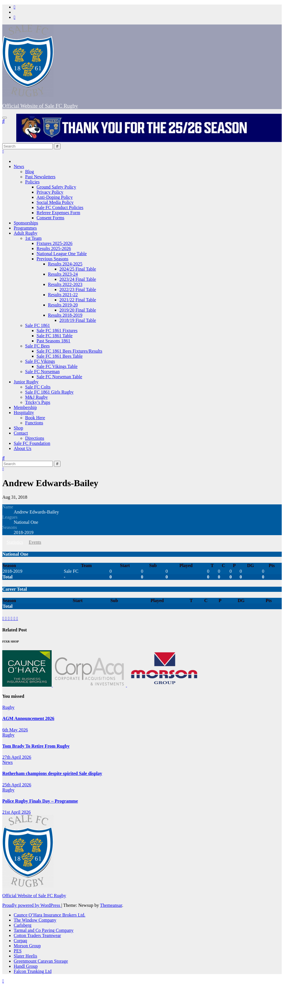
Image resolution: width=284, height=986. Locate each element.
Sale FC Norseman (42, 371)
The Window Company (35, 920)
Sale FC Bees (37, 345)
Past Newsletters (40, 176)
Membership (25, 407)
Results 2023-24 (63, 274)
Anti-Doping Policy (55, 197)
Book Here (35, 417)
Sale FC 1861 (37, 325)
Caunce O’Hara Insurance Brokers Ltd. (49, 915)
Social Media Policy (55, 202)
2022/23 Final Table (77, 289)
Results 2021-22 (63, 294)
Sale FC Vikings (40, 361)
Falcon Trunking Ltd (32, 971)
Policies (32, 181)
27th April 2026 (16, 757)
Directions (34, 438)
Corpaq (20, 940)
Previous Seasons (53, 258)
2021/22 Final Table (77, 299)
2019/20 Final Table (77, 310)
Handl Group (26, 966)
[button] (3, 121)
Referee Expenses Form (58, 212)
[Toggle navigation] (4, 117)
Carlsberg (22, 925)
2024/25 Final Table (77, 269)
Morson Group (27, 945)
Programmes (25, 228)
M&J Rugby (36, 397)
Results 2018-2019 (65, 315)
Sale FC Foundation (32, 443)
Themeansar (111, 905)
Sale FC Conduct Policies (60, 207)
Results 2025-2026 (54, 248)
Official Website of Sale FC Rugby (40, 106)
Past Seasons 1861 (53, 340)
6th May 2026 (15, 729)
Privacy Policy (50, 192)
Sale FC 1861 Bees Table (59, 356)
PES (18, 950)
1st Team (33, 238)
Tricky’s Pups (37, 402)
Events (35, 542)
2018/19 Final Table (77, 320)
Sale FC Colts (38, 386)
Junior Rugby (26, 381)
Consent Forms (50, 217)
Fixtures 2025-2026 (54, 243)
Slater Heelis (25, 956)
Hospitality (24, 412)
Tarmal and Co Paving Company (44, 930)
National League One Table (62, 253)
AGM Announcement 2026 (28, 718)
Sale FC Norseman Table (59, 376)
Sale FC (71, 571)
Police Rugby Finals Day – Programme (40, 801)
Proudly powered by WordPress (31, 905)
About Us (22, 448)
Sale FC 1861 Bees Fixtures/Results (69, 351)
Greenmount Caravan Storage (41, 961)
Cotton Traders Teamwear (37, 935)
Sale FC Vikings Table (57, 366)
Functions (34, 422)
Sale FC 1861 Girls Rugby (49, 392)
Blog (29, 171)
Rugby (8, 707)
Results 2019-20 (63, 304)
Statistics (15, 542)
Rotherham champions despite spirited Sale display (52, 773)
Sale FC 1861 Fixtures (57, 330)
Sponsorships (26, 222)
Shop (18, 428)
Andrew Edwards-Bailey (50, 483)
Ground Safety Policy (56, 187)
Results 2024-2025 (65, 263)
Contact (21, 433)
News (19, 166)
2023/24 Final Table (77, 279)
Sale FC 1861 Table (54, 335)
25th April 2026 (16, 784)
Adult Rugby (25, 233)
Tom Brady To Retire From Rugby (36, 746)
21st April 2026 (16, 812)
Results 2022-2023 (65, 284)
